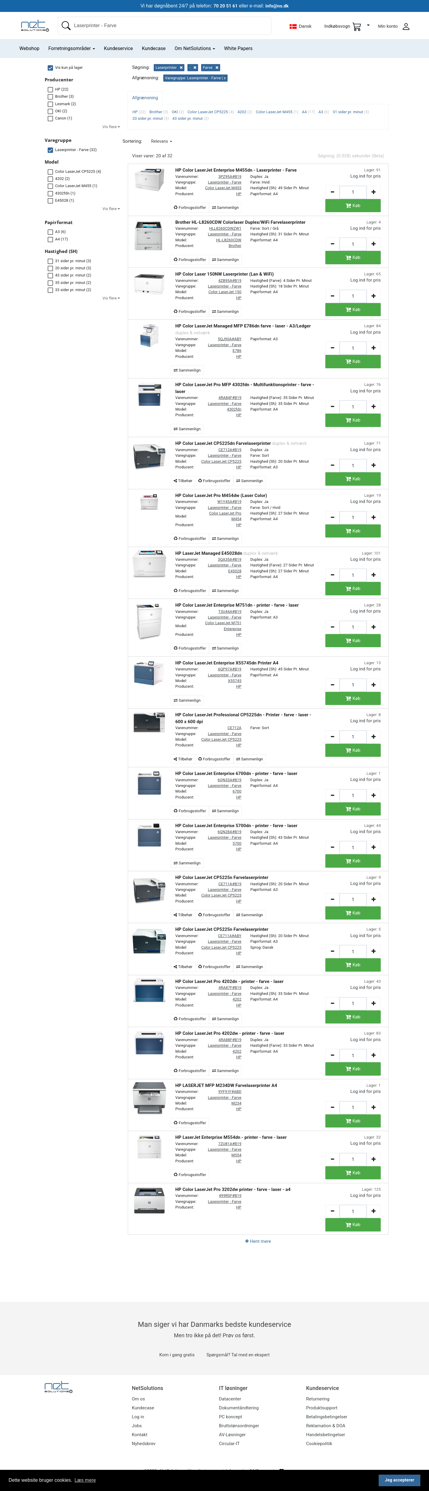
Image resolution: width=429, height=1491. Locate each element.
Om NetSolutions (195, 48)
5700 (237, 843)
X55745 (234, 680)
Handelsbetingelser (325, 1434)
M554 (236, 1155)
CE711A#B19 (229, 884)
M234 (236, 1103)
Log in (138, 1416)
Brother (235, 245)
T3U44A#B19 (230, 611)
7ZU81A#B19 (230, 1143)
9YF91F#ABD (230, 1091)
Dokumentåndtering (239, 1408)
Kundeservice (118, 48)
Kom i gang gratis (177, 1355)
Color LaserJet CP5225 (221, 461)
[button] (161, 141)
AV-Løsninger (232, 1434)
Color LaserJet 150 (225, 292)
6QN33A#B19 (230, 780)
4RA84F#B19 (230, 397)
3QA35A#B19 (229, 559)
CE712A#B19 (229, 450)
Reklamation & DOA (326, 1425)
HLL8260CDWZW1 (225, 228)
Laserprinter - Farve (224, 182)
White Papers (238, 48)
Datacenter (230, 1399)
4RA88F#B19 (230, 1040)
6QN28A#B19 (230, 832)
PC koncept (230, 1416)
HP (239, 194)
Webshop (29, 48)
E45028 (234, 571)
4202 (237, 999)
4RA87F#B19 (230, 987)
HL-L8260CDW (228, 240)
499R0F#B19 (230, 1195)
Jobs (137, 1425)
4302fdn (234, 409)
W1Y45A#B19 (229, 501)
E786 (237, 350)
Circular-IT (229, 1443)
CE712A (234, 728)
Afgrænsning (145, 97)
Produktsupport (322, 1408)
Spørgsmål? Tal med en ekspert (238, 1355)
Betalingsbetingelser (326, 1416)
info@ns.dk (277, 6)
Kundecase (154, 48)
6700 (237, 791)
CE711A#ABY (230, 936)
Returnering (317, 1399)
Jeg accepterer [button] (399, 1480)
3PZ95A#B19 (229, 176)
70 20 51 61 (224, 6)
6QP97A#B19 (230, 669)
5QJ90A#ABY (229, 339)
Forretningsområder (71, 48)
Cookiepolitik (319, 1443)
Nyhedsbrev (144, 1443)
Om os (138, 1399)
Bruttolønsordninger (239, 1425)
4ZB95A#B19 (229, 280)
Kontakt (139, 1434)
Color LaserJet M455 (223, 188)
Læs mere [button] (85, 1480)
